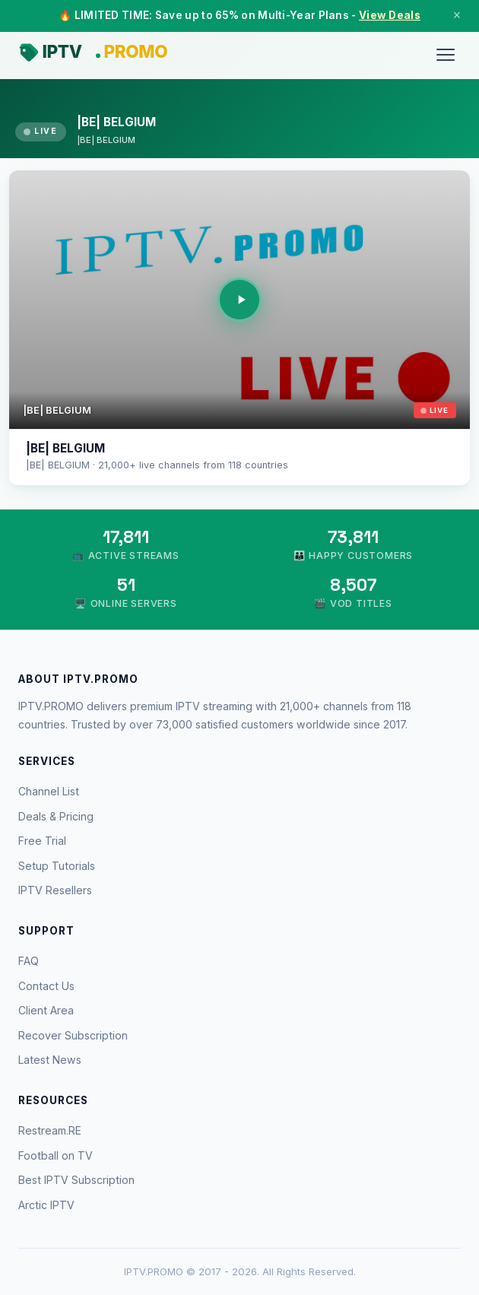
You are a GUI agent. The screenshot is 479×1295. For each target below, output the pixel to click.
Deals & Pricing (56, 816)
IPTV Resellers (55, 890)
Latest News (49, 1059)
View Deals (389, 15)
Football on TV (55, 1155)
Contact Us (46, 985)
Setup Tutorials (56, 865)
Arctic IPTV (46, 1204)
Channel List (48, 791)
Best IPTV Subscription (76, 1179)
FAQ (28, 960)
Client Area (46, 1010)
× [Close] (457, 15)
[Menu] (445, 55)
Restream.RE (49, 1130)
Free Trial (42, 840)
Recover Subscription (73, 1035)
